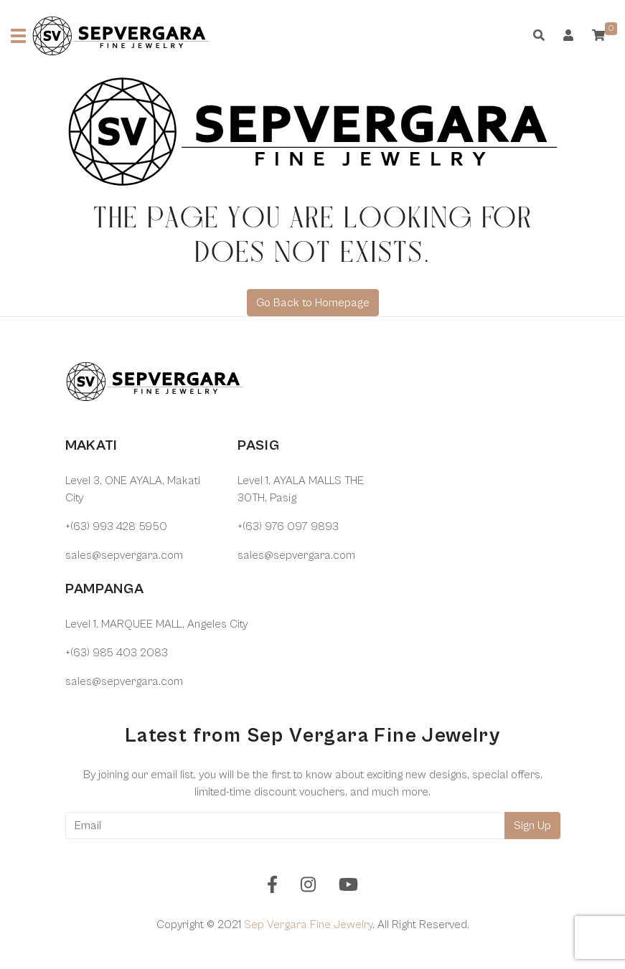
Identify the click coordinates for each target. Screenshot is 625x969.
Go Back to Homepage (313, 302)
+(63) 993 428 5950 (116, 526)
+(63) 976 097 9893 (288, 526)
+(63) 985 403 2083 (116, 652)
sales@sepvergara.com (124, 555)
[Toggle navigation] (18, 36)
